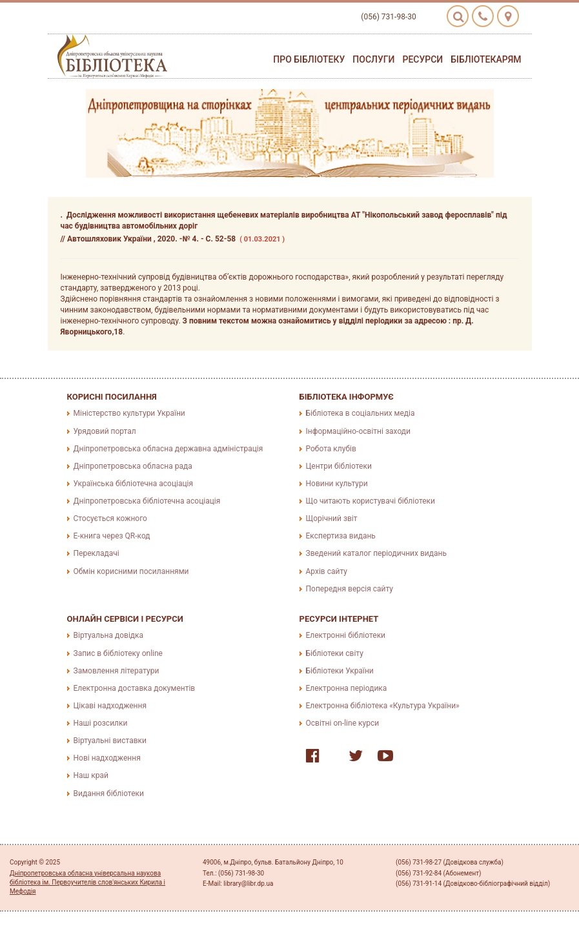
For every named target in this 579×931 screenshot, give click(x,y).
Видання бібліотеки (109, 793)
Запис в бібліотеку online (118, 653)
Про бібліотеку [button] (309, 59)
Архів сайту (326, 571)
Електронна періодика (346, 688)
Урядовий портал (105, 431)
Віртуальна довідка (109, 635)
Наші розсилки (101, 723)
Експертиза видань (341, 535)
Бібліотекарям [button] (486, 59)
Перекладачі (96, 553)
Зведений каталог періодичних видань (376, 553)
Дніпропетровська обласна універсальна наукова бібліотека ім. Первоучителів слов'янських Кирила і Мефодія (87, 882)
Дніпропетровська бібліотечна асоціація (147, 501)
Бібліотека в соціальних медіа (360, 413)
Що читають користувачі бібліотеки (370, 501)
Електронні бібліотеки (346, 635)
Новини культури (337, 483)
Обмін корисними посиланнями (131, 571)
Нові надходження (107, 757)
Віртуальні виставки (110, 740)
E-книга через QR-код (112, 535)
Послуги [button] (373, 59)
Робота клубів (331, 448)
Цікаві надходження (110, 705)
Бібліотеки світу (334, 653)
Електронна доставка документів (135, 688)
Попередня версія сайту (350, 588)
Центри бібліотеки (339, 466)
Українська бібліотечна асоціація (134, 483)
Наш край (91, 775)
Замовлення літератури (116, 670)
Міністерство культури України (129, 413)
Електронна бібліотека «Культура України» (383, 705)
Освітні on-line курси (343, 723)
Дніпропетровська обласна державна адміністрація (168, 448)
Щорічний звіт (332, 518)
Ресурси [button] (422, 59)
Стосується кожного (110, 518)
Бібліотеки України (340, 670)
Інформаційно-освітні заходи (358, 431)
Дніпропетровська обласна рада (133, 466)
